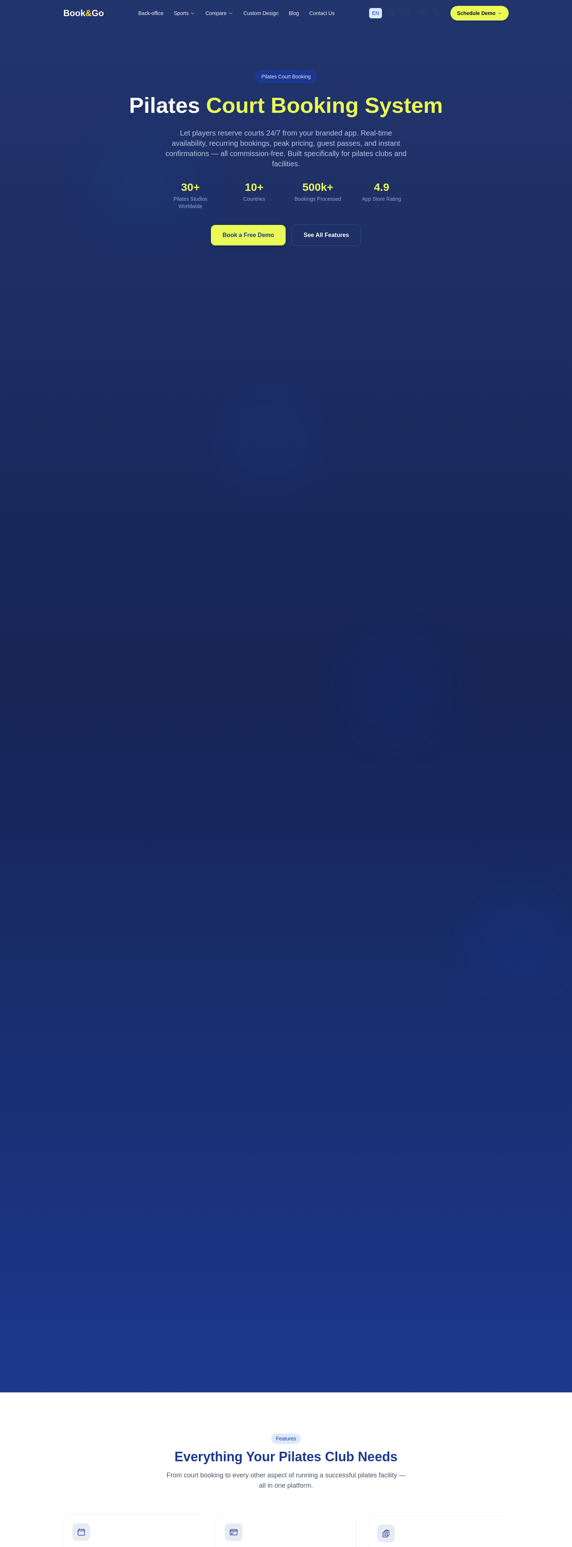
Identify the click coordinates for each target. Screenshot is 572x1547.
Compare (219, 13)
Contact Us (322, 13)
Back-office (151, 13)
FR (422, 13)
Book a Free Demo (248, 235)
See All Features (326, 235)
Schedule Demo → (479, 13)
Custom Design (261, 13)
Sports (184, 13)
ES (391, 13)
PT (407, 13)
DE (438, 13)
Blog (294, 13)
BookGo (83, 13)
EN (375, 13)
